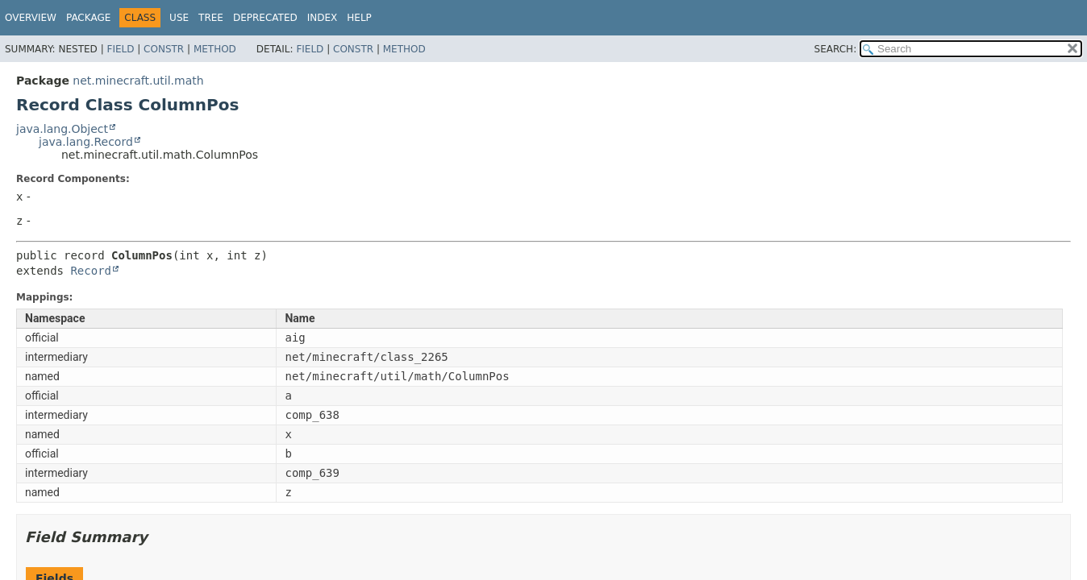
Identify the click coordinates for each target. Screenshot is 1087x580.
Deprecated (265, 17)
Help (359, 17)
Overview (30, 17)
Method (215, 49)
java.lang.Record (86, 141)
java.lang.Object (62, 128)
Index (322, 17)
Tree (210, 17)
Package (88, 17)
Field (120, 49)
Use (179, 17)
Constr (164, 49)
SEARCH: (835, 49)
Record (90, 270)
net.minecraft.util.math (138, 80)
